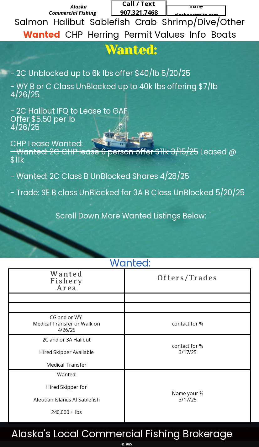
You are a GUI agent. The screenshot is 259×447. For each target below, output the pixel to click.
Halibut (69, 22)
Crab (146, 22)
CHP (74, 35)
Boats (223, 35)
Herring (103, 35)
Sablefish (110, 22)
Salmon (31, 22)
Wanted (41, 35)
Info (197, 35)
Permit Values (154, 35)
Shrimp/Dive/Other (203, 22)
